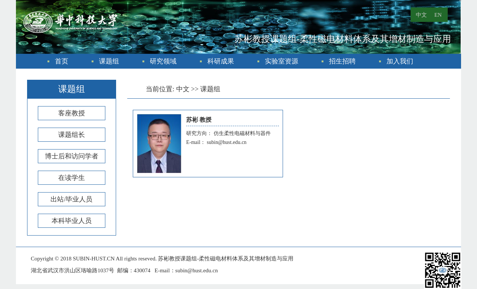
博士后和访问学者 (71, 156)
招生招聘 (342, 61)
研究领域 (163, 61)
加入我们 (399, 61)
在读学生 (71, 177)
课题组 (109, 61)
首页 (61, 61)
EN (438, 15)
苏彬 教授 (198, 119)
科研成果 (220, 61)
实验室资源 (281, 61)
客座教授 (71, 113)
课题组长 (71, 134)
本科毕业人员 (72, 220)
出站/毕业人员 (71, 199)
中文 (421, 15)
